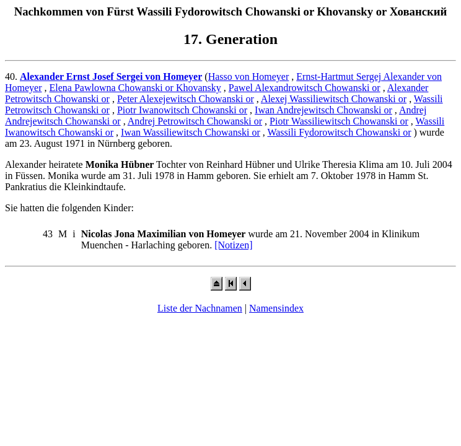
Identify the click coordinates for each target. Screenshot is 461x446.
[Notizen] (233, 245)
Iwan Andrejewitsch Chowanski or (323, 110)
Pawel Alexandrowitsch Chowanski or (304, 87)
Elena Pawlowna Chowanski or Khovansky (135, 87)
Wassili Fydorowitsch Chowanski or (339, 132)
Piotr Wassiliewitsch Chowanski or (339, 121)
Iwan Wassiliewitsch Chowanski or (190, 132)
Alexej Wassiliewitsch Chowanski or (333, 99)
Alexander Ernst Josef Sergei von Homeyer (111, 76)
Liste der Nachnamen (199, 308)
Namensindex (276, 308)
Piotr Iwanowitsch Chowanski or (182, 110)
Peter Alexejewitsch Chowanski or (185, 99)
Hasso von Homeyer (248, 76)
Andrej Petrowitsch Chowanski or (195, 121)
